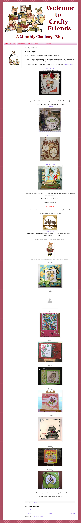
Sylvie (50, 389)
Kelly (50, 291)
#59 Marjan (50, 135)
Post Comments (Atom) (37, 516)
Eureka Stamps (50, 231)
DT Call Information (46, 43)
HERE (54, 235)
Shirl (50, 366)
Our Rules (12, 43)
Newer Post (28, 513)
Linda (50, 311)
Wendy (50, 470)
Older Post (72, 513)
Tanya (50, 416)
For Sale (36, 43)
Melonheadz (68, 64)
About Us (29, 43)
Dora (50, 263)
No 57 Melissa (50, 68)
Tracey (50, 447)
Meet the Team (21, 43)
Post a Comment (31, 509)
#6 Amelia (50, 106)
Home (6, 43)
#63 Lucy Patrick (50, 164)
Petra (50, 340)
